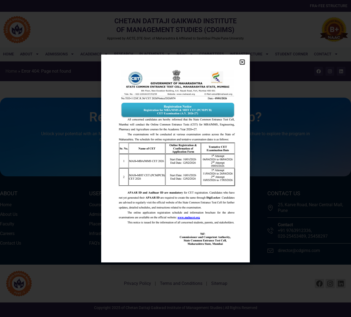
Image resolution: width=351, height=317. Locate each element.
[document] (175, 158)
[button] (242, 62)
